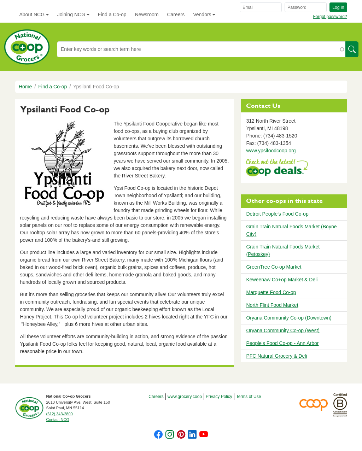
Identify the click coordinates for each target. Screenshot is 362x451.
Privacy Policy (219, 396)
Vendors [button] (202, 14)
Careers (176, 14)
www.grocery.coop (185, 396)
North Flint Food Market (272, 305)
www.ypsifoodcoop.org (271, 150)
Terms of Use (248, 396)
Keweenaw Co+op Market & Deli (281, 279)
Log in (338, 7)
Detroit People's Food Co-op (277, 214)
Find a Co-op (112, 14)
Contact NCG (57, 419)
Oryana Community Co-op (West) (282, 330)
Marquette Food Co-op (271, 292)
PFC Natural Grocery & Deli (276, 356)
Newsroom (147, 14)
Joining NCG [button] (71, 14)
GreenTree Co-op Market (273, 267)
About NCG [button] (32, 14)
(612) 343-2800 (59, 414)
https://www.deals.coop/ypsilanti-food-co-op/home (277, 168)
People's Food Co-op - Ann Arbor (282, 343)
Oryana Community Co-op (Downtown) (288, 318)
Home (25, 86)
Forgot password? (330, 16)
